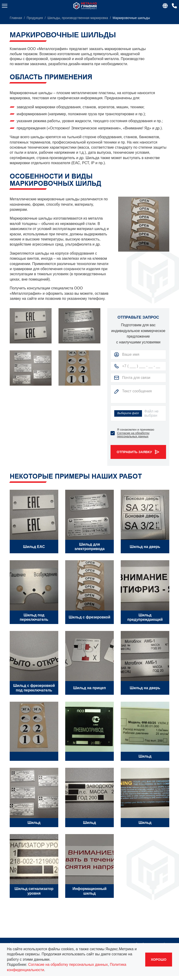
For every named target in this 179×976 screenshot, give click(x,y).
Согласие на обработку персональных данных (133, 434)
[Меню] (4, 5)
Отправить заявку (138, 452)
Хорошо (158, 959)
